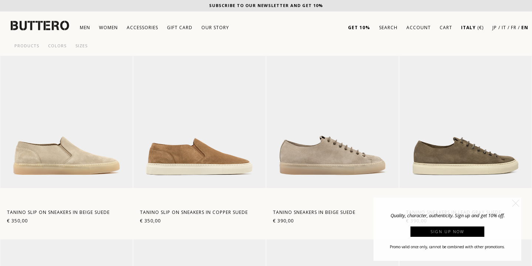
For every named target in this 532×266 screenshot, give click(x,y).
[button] (515, 203)
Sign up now (447, 231)
